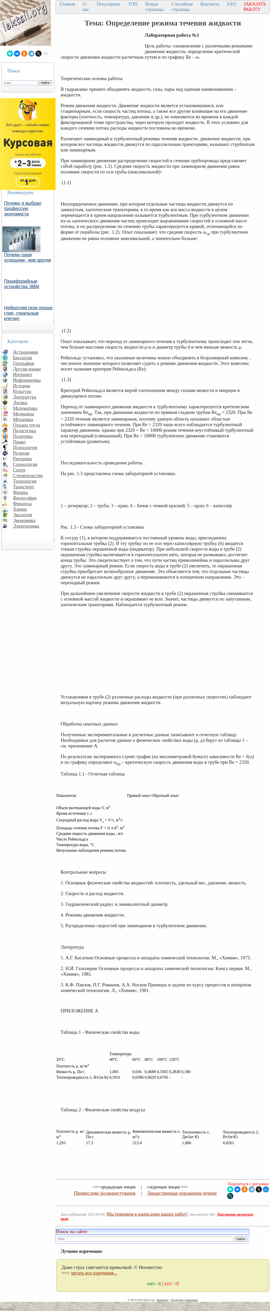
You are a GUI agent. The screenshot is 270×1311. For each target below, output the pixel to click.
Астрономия (25, 352)
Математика (25, 408)
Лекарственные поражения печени (182, 1193)
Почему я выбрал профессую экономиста (23, 209)
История (21, 385)
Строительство (28, 475)
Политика (23, 436)
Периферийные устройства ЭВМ (21, 284)
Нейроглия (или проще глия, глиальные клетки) (28, 313)
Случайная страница (182, 7)
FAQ (231, 4)
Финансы (22, 503)
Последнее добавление (184, 1299)
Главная (67, 4)
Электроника (26, 526)
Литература (24, 397)
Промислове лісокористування (105, 1193)
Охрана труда (26, 425)
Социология (25, 464)
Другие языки (27, 369)
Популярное (108, 4)
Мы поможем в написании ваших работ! (147, 1214)
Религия (21, 453)
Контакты (209, 4)
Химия (20, 509)
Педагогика (24, 430)
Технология (24, 481)
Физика (20, 492)
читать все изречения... (94, 1273)
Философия (24, 498)
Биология (22, 357)
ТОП (133, 4)
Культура (22, 391)
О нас (86, 7)
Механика (23, 419)
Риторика (22, 458)
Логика (20, 402)
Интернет (22, 374)
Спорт (19, 470)
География (23, 363)
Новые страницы (154, 7)
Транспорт (23, 486)
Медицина (23, 413)
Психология (25, 447)
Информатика (27, 380)
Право (19, 441)
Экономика (24, 520)
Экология (22, 514)
